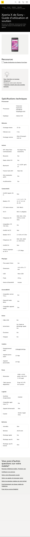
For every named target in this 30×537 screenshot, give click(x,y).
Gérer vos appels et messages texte (12, 478)
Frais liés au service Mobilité (10, 489)
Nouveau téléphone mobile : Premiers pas (14, 469)
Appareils (19, 7)
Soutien (8, 7)
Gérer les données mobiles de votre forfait (14, 481)
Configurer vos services (8, 472)
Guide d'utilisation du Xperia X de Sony (14, 62)
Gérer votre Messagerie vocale (11, 475)
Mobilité (14, 7)
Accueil (3, 7)
